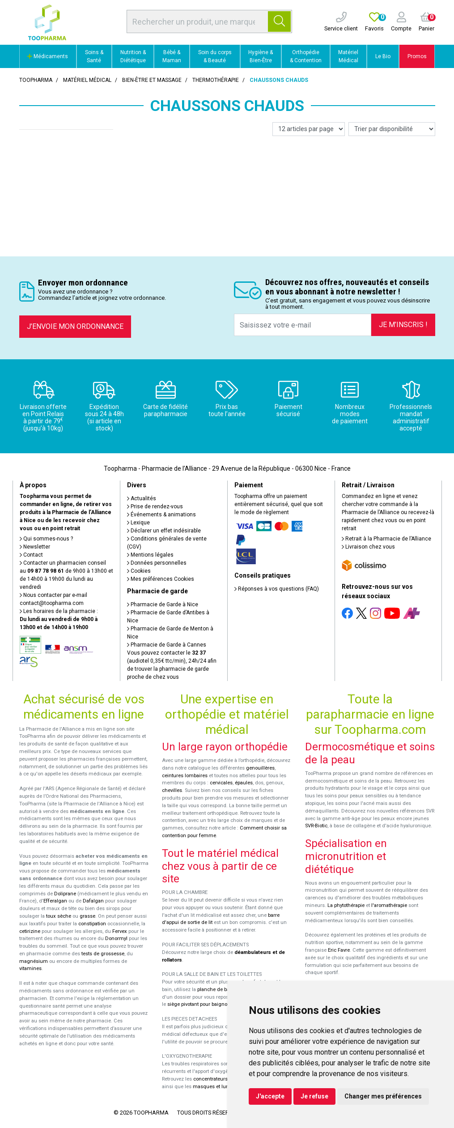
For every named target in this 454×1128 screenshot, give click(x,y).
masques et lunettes (216, 1087)
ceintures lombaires (185, 776)
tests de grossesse (102, 954)
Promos (417, 56)
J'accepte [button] (270, 1096)
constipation (92, 924)
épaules (244, 783)
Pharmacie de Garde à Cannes (166, 645)
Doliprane (65, 894)
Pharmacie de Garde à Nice (162, 604)
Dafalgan (93, 901)
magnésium (33, 961)
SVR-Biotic (316, 826)
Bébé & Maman (171, 56)
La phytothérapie (346, 905)
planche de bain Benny (223, 989)
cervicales (221, 783)
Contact (31, 555)
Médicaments (47, 56)
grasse (87, 916)
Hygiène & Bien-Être (260, 56)
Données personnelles (157, 563)
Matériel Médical (348, 56)
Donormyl (116, 938)
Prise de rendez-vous (155, 506)
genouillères (260, 768)
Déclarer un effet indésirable (164, 531)
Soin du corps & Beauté (215, 56)
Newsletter (35, 547)
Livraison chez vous (368, 547)
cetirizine (29, 931)
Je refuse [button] (314, 1096)
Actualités (141, 498)
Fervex (119, 931)
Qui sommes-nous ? (46, 539)
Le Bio (382, 56)
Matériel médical (87, 80)
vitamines (30, 968)
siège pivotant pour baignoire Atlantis (209, 1004)
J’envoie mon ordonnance (75, 326)
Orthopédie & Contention (306, 56)
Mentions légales (150, 555)
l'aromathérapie (389, 905)
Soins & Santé (94, 56)
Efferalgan (55, 901)
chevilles (172, 790)
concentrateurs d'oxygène (223, 1079)
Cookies (139, 571)
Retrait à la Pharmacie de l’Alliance (386, 539)
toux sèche (58, 916)
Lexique (138, 522)
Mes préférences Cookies (160, 579)
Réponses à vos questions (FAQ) (276, 589)
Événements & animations (161, 514)
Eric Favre (339, 950)
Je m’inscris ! (403, 324)
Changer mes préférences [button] (383, 1096)
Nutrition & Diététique (133, 56)
